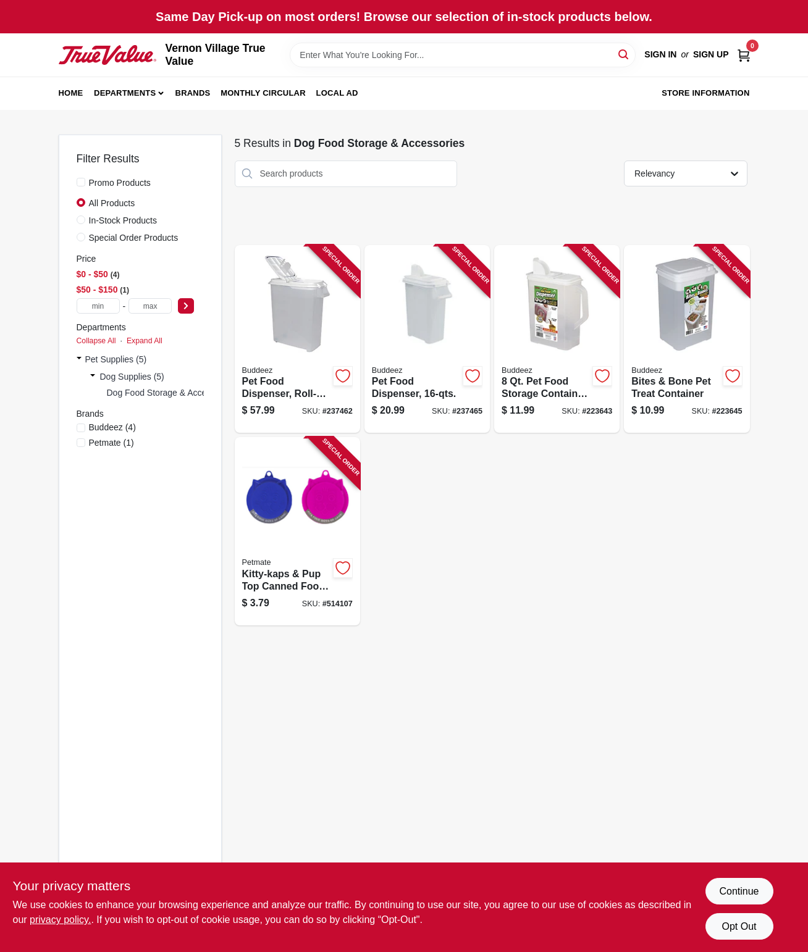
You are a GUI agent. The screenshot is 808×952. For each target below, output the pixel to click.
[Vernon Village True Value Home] (108, 55)
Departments (125, 93)
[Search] (624, 54)
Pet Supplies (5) (116, 359)
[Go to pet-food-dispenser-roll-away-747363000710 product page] (297, 339)
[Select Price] (186, 306)
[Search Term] (463, 55)
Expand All (144, 340)
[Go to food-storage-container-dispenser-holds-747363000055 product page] (557, 339)
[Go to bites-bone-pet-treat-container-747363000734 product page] (686, 339)
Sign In (660, 54)
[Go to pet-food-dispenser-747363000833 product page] (427, 339)
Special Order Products (134, 238)
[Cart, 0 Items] (744, 54)
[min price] (98, 306)
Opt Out (739, 926)
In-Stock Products (123, 220)
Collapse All (96, 340)
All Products (112, 203)
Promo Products (120, 183)
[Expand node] (79, 359)
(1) (111, 443)
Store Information (705, 93)
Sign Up (711, 54)
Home (71, 93)
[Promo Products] (81, 182)
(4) (112, 427)
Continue (739, 891)
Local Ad (337, 93)
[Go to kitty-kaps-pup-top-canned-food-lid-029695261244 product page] (297, 531)
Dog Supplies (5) (132, 377)
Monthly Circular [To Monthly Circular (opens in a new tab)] (263, 93)
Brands (193, 93)
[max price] (150, 306)
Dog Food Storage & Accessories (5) (177, 393)
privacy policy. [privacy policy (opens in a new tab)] (60, 919)
